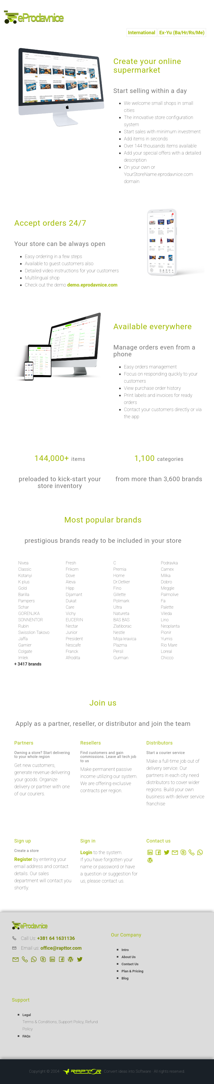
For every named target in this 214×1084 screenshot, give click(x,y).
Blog (125, 978)
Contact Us (130, 964)
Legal (26, 1015)
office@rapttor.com (61, 948)
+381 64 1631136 (56, 938)
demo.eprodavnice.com (92, 285)
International (141, 32)
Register (23, 859)
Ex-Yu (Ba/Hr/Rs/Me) (181, 32)
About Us (129, 957)
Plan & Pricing (132, 971)
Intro (125, 950)
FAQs (26, 1036)
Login (87, 852)
